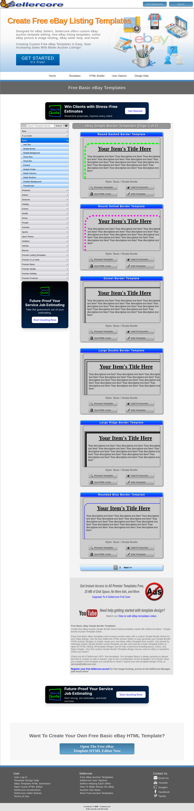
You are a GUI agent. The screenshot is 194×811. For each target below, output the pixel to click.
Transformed (28, 186)
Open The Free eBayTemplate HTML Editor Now (97, 748)
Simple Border (29, 149)
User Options (119, 75)
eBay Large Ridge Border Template (121, 446)
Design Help (141, 75)
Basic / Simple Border (125, 181)
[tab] (45, 131)
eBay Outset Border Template (121, 302)
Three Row (28, 157)
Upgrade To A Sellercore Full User (111, 597)
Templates (75, 75)
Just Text (27, 145)
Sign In (180, 4)
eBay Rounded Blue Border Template (121, 518)
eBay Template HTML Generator (32, 783)
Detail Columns (29, 173)
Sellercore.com (94, 809)
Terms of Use (21, 796)
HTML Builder (97, 75)
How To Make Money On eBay (97, 786)
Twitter (160, 795)
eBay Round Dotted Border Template (121, 230)
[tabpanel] (45, 165)
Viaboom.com (105, 806)
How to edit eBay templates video (137, 616)
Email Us (161, 777)
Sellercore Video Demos (28, 793)
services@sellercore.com (83, 664)
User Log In (20, 777)
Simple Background (31, 153)
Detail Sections (29, 177)
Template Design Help (26, 780)
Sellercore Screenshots (27, 790)
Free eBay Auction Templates (96, 777)
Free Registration (155, 4)
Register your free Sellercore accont (90, 669)
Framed (26, 165)
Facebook (161, 791)
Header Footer (29, 169)
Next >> (128, 567)
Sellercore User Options (93, 780)
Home (52, 75)
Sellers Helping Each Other (95, 783)
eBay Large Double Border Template (121, 374)
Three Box (27, 161)
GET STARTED (38, 60)
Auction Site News (90, 790)
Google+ (161, 787)
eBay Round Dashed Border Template (121, 158)
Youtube (161, 782)
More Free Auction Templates (96, 793)
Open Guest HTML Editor (28, 786)
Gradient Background (32, 182)
